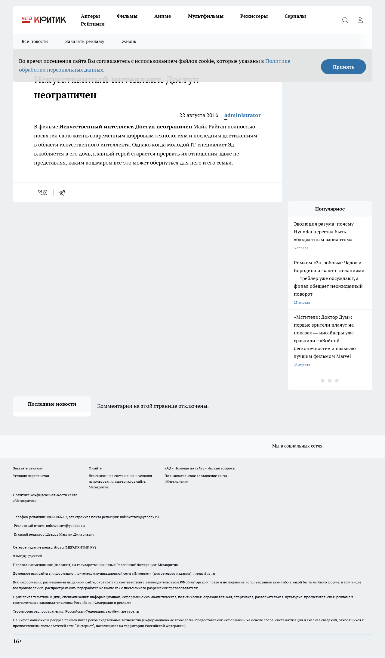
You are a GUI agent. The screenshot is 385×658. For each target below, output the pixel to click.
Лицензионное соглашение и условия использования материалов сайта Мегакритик (120, 481)
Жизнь (129, 41)
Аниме (162, 16)
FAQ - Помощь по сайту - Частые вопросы (200, 468)
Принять (343, 67)
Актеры (90, 16)
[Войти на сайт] (360, 20)
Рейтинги (93, 24)
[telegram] (64, 192)
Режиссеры (254, 16)
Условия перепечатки (31, 475)
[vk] (43, 192)
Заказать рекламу (84, 41)
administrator (242, 115)
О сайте (95, 468)
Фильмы (127, 16)
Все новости (35, 41)
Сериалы (295, 16)
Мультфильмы (205, 16)
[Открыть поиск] (345, 20)
